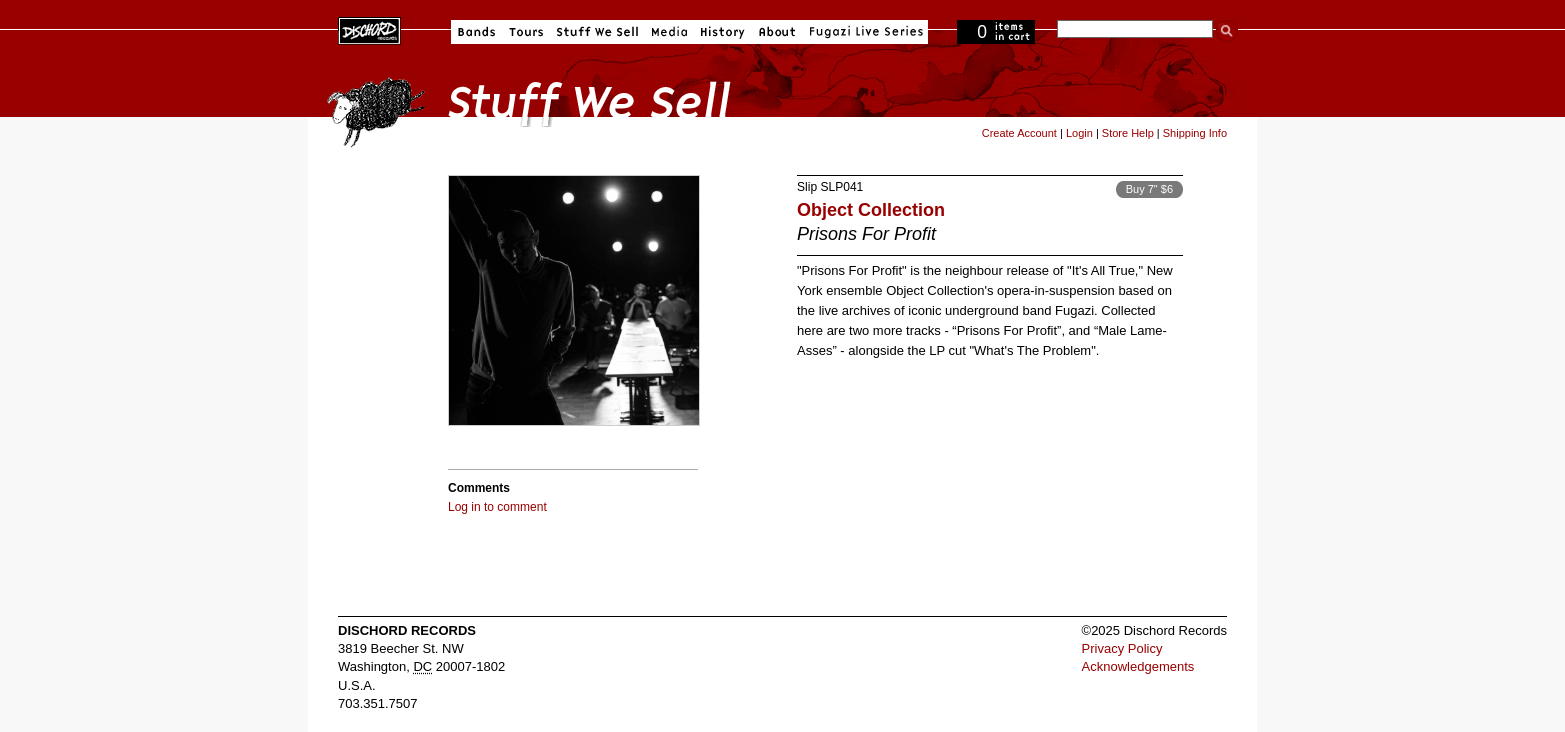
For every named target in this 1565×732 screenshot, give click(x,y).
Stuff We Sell (597, 32)
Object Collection (871, 210)
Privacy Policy (1122, 648)
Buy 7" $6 (1149, 189)
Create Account (1019, 133)
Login (1079, 133)
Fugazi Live (864, 32)
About (777, 32)
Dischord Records (369, 29)
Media (669, 32)
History (723, 32)
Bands (476, 32)
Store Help (1128, 133)
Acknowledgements (1138, 666)
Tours (526, 32)
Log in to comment (497, 507)
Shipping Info (1195, 133)
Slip (807, 187)
